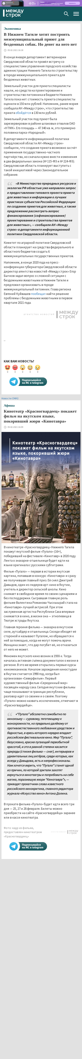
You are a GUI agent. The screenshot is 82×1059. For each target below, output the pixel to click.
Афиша (9, 405)
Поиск (66, 13)
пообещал (38, 294)
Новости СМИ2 (10, 398)
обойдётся (23, 113)
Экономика (12, 28)
